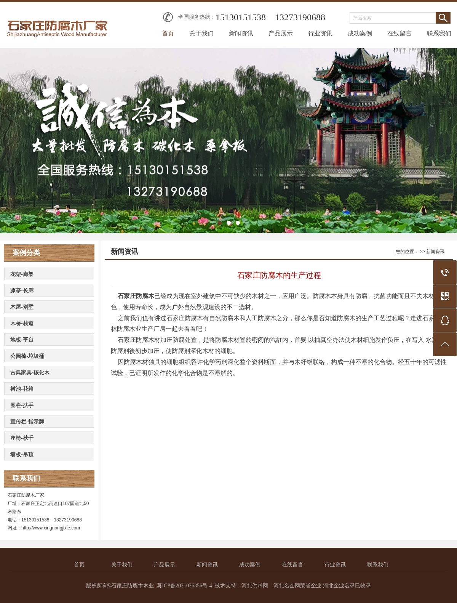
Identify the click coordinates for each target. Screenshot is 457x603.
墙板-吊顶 (22, 454)
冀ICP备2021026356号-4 (184, 586)
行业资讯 (320, 33)
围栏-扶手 (22, 405)
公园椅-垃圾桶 (27, 356)
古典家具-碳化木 (30, 372)
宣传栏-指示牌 (27, 422)
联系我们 (439, 33)
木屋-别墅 (22, 307)
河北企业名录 (339, 586)
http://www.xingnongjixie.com (50, 528)
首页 (168, 33)
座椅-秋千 (22, 438)
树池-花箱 (22, 389)
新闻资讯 (241, 33)
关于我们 (201, 33)
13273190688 (300, 17)
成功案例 (360, 33)
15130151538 (241, 17)
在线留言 (399, 33)
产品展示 (280, 33)
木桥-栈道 (22, 323)
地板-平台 (22, 340)
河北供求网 (254, 586)
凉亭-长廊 (22, 290)
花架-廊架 (22, 274)
